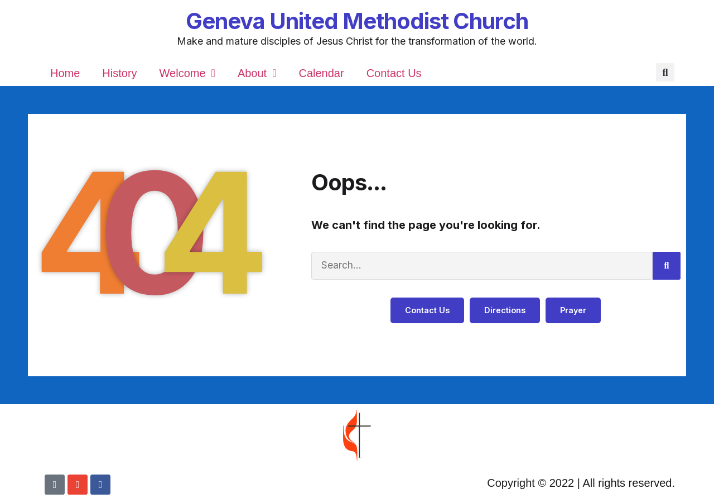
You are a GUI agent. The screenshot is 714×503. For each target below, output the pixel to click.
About (257, 73)
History (119, 73)
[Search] (667, 266)
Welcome (187, 73)
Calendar (321, 73)
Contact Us (394, 73)
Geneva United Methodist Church (357, 21)
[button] (665, 73)
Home (65, 73)
